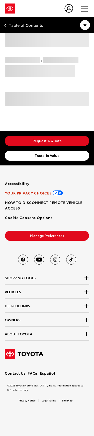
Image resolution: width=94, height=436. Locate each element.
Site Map (67, 400)
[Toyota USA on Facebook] (23, 260)
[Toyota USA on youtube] (39, 260)
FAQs (33, 373)
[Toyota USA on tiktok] (71, 260)
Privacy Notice (27, 400)
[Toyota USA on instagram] (55, 260)
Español (47, 373)
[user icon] (69, 8)
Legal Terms (49, 400)
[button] (29, 217)
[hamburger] (82, 9)
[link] (47, 141)
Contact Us (15, 373)
